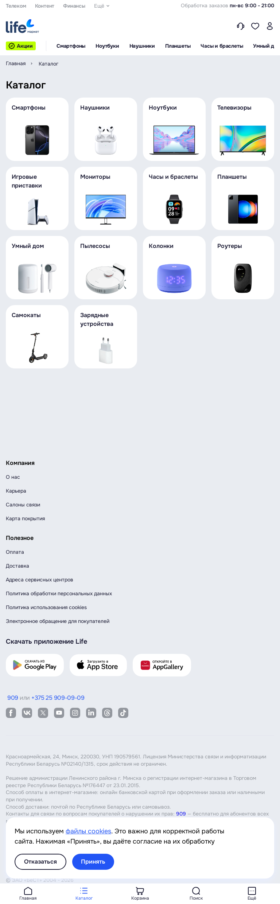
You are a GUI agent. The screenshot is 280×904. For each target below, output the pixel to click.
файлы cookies (88, 831)
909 (181, 813)
